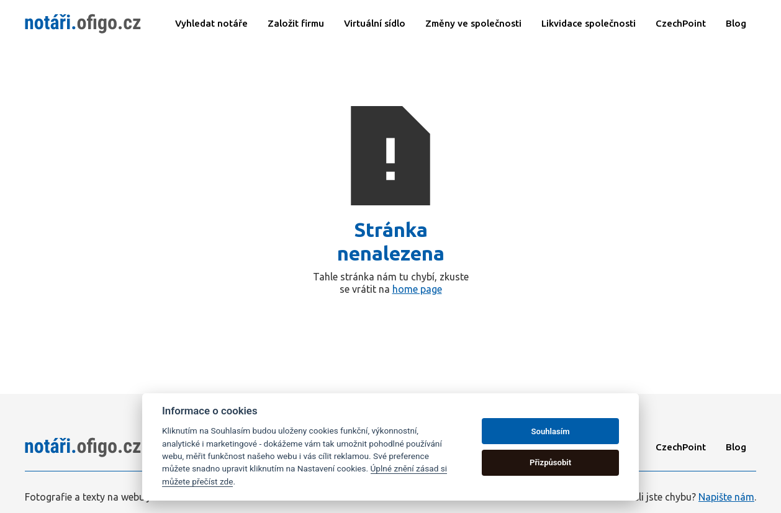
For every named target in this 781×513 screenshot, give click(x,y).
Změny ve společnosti (473, 23)
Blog (736, 23)
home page (417, 289)
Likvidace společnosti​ (588, 23)
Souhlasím (550, 431)
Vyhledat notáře (211, 23)
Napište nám (726, 496)
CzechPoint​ (681, 23)
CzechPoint (681, 447)
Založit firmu (296, 23)
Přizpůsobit (550, 462)
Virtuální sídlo (374, 23)
